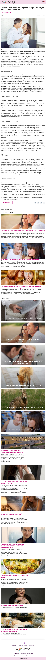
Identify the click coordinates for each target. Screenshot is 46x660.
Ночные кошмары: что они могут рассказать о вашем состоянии (11, 513)
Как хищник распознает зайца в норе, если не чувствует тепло (23, 407)
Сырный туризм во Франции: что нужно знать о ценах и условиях (14, 630)
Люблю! (2, 15)
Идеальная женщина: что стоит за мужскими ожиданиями (20, 259)
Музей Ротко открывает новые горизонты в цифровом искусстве (12, 451)
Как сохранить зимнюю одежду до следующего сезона (23, 319)
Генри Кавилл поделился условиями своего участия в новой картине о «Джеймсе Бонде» (12, 545)
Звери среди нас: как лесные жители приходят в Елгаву (23, 385)
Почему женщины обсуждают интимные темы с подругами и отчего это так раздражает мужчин (21, 287)
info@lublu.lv (27, 655)
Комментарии (6, 202)
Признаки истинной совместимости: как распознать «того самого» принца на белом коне (23, 340)
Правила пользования (22, 645)
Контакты (14, 645)
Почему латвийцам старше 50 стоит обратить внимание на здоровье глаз (23, 362)
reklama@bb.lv (30, 653)
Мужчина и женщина (6, 12)
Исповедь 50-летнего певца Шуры (12, 605)
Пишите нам (31, 645)
